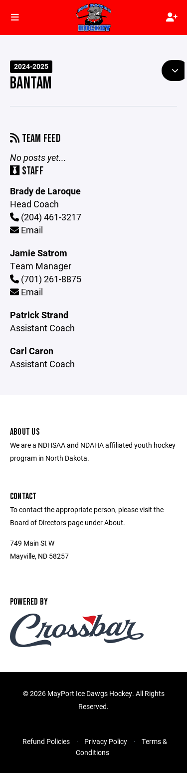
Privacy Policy (105, 741)
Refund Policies (46, 741)
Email (26, 230)
